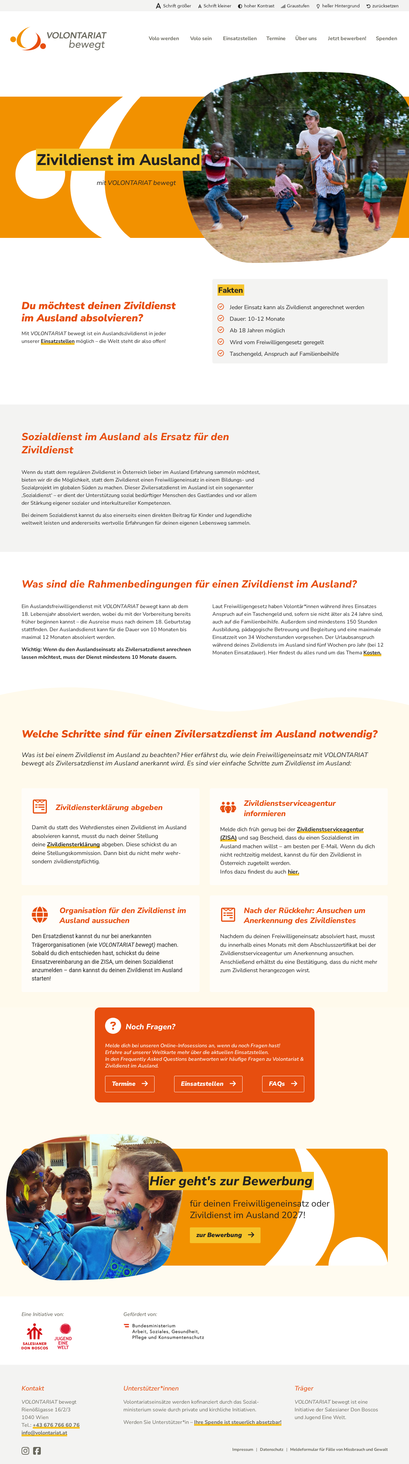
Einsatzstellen (240, 38)
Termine (276, 38)
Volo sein (201, 38)
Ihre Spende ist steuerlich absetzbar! (237, 1422)
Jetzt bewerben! (347, 38)
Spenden (386, 38)
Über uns (306, 38)
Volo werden (164, 38)
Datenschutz (271, 1449)
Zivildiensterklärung (73, 844)
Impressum (242, 1449)
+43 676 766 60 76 (56, 1425)
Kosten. (372, 652)
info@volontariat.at (44, 1433)
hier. (293, 872)
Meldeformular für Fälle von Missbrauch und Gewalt (339, 1449)
